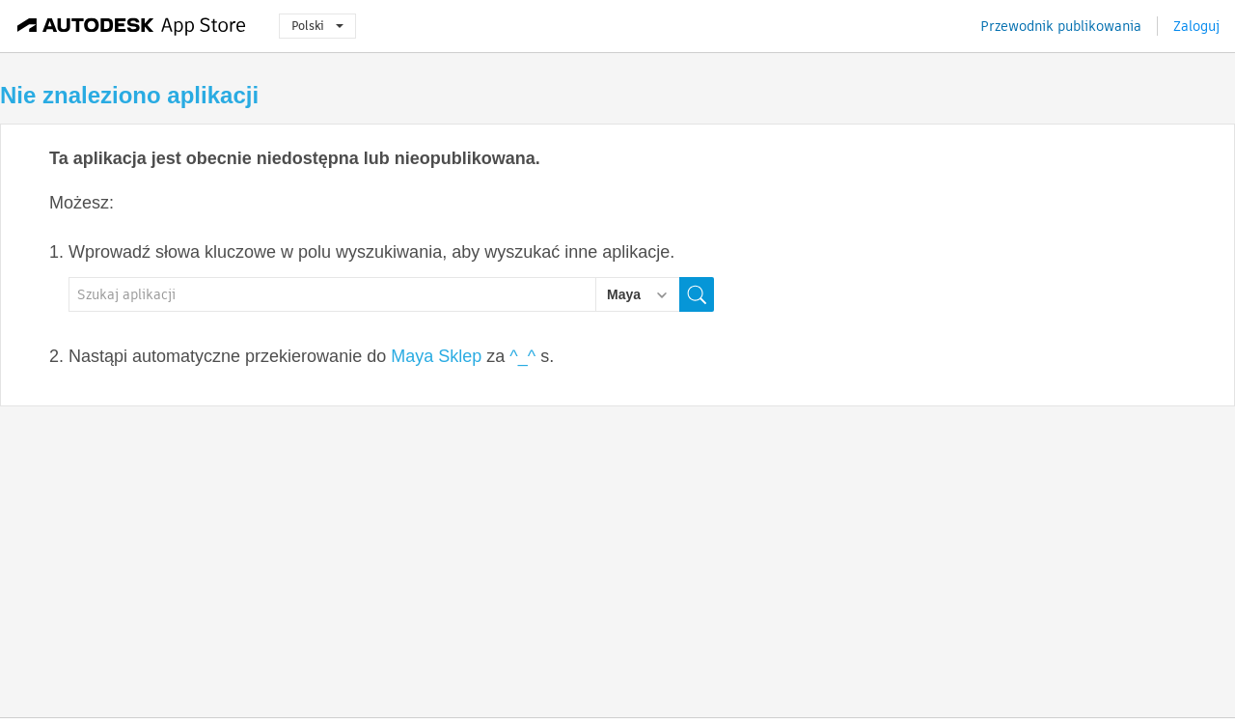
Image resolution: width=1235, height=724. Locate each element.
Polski (317, 25)
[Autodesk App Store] (131, 26)
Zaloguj (1196, 26)
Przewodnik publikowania (1060, 26)
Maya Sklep (436, 356)
